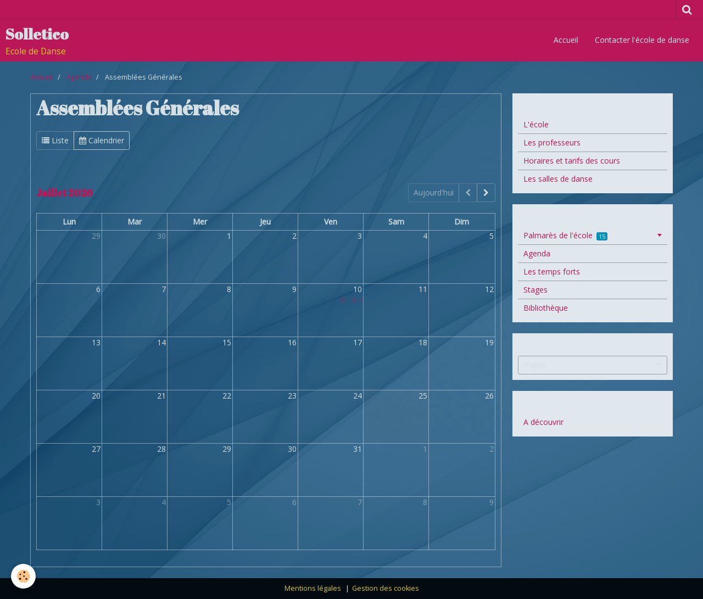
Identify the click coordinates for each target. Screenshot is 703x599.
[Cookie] (23, 576)
